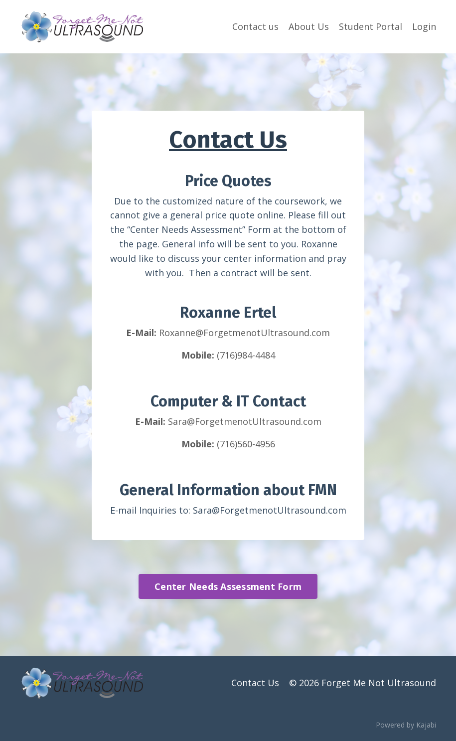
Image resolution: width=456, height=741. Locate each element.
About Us (309, 26)
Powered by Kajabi (406, 725)
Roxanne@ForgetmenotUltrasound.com (244, 333)
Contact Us (255, 683)
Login (424, 26)
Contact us (255, 26)
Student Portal (370, 26)
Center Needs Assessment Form (228, 586)
